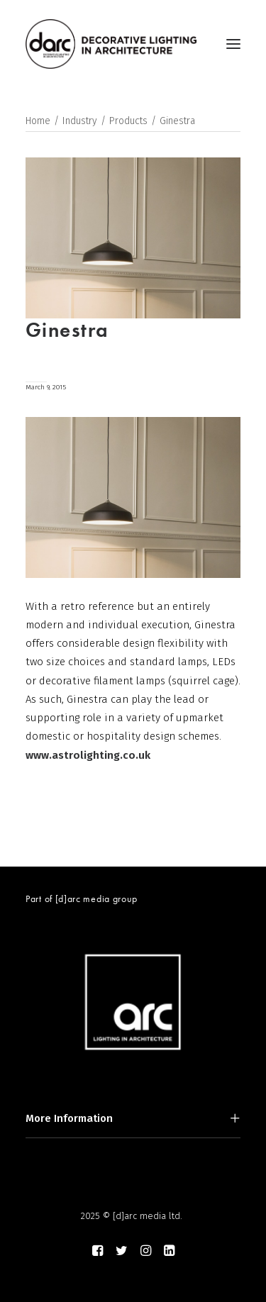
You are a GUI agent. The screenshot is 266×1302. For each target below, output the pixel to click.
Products (128, 121)
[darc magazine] (111, 44)
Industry (79, 121)
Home (38, 121)
